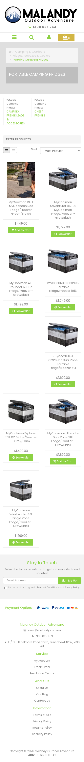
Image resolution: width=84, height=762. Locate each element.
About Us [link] (42, 688)
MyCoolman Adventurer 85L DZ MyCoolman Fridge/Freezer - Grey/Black (63, 210)
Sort (34, 149)
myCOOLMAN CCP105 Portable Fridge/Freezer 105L (63, 287)
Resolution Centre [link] (42, 673)
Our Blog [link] (42, 694)
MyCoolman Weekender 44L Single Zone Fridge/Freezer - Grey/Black (21, 518)
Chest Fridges (39, 113)
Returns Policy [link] (42, 728)
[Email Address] (30, 580)
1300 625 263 (44, 27)
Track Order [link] (42, 667)
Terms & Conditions (48, 587)
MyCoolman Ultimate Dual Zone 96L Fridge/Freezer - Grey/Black (63, 439)
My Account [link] (42, 661)
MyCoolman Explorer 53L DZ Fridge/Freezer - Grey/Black (21, 437)
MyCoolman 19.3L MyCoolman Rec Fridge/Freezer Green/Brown (21, 208)
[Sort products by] (60, 150)
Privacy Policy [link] (42, 721)
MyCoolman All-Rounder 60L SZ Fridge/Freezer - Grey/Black (21, 289)
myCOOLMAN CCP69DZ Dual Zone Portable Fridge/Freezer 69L (63, 362)
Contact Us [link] (42, 701)
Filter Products (18, 139)
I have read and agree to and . (42, 587)
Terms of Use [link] (42, 715)
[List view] (13, 150)
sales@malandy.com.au (44, 630)
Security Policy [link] (42, 734)
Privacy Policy (72, 587)
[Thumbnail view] (6, 150)
